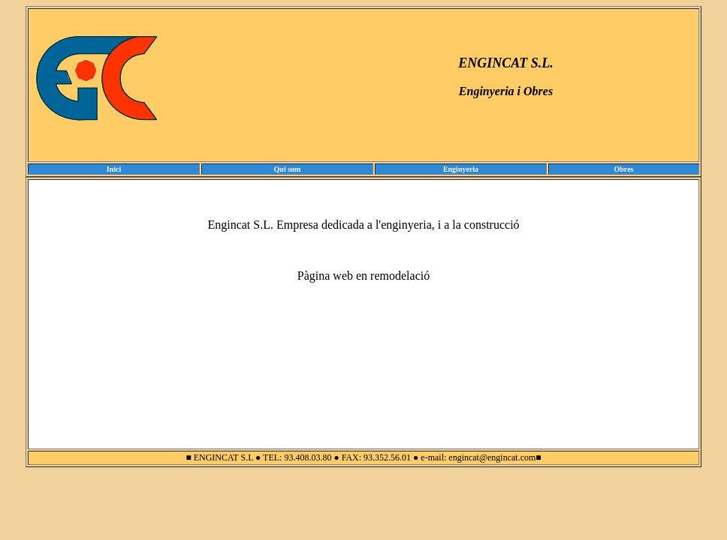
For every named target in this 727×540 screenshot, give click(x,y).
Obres (624, 169)
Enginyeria (460, 169)
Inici (114, 169)
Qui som (287, 169)
